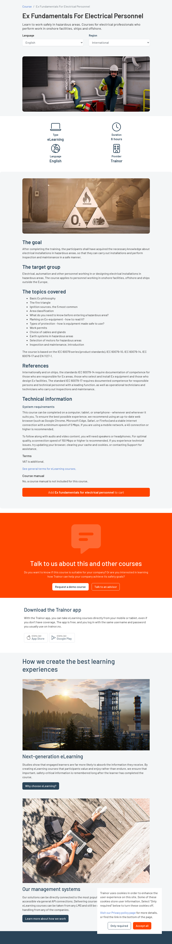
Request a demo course (70, 586)
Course (27, 6)
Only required (119, 925)
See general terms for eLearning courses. (49, 468)
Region (93, 35)
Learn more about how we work (45, 918)
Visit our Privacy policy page (118, 912)
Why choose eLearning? (40, 786)
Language (28, 35)
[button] (86, 492)
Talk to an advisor (105, 586)
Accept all (142, 925)
